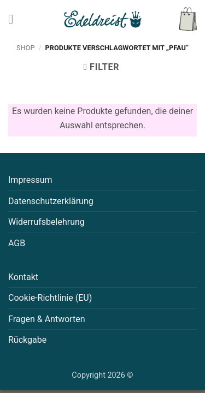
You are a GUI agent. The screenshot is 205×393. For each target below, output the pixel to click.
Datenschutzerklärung (50, 201)
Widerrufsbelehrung (46, 222)
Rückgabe (27, 340)
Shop (25, 48)
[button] (14, 18)
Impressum (30, 180)
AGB (16, 243)
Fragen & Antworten (46, 319)
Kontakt (23, 277)
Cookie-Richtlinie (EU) (50, 298)
